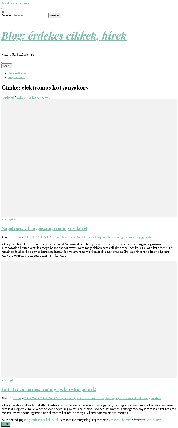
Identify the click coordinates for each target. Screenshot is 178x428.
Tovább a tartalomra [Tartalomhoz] (15, 3)
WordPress (154, 420)
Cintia (17, 237)
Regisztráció (16, 77)
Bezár (6, 66)
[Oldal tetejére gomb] (5, 424)
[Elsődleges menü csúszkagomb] (2, 62)
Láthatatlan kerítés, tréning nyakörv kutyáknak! (48, 389)
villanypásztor (11, 219)
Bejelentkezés (17, 73)
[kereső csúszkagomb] (2, 12)
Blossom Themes (119, 420)
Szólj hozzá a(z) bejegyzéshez (104, 237)
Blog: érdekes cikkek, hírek (64, 35)
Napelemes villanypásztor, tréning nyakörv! (44, 228)
